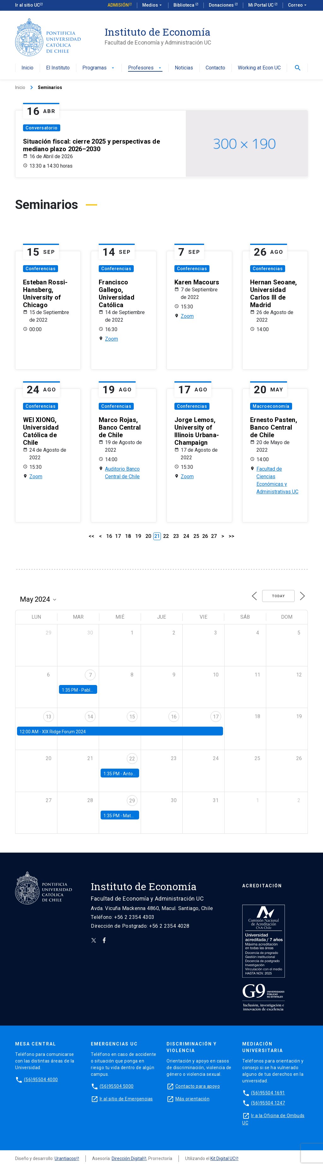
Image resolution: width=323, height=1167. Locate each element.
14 (90, 717)
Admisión (118, 5)
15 (132, 717)
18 (128, 536)
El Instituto (58, 68)
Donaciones (222, 5)
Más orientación (192, 1098)
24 (186, 536)
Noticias (184, 68)
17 (118, 536)
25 (196, 536)
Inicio (27, 68)
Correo (298, 5)
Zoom (111, 339)
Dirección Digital (127, 1158)
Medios (152, 5)
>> (231, 536)
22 (166, 536)
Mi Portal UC (261, 5)
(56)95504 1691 (268, 1092)
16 (109, 536)
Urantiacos (65, 1158)
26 (205, 536)
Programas (98, 68)
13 (48, 717)
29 (132, 801)
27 (214, 536)
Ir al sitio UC (27, 5)
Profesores (145, 68)
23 (176, 536)
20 (148, 536)
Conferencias (41, 268)
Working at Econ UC (259, 68)
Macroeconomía (271, 406)
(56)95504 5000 (117, 1086)
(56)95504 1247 (268, 1103)
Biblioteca (184, 5)
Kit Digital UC (222, 1158)
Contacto (215, 68)
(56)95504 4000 (41, 1079)
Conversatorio (42, 127)
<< (91, 536)
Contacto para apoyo (197, 1086)
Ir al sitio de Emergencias (126, 1098)
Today (278, 596)
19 (138, 536)
